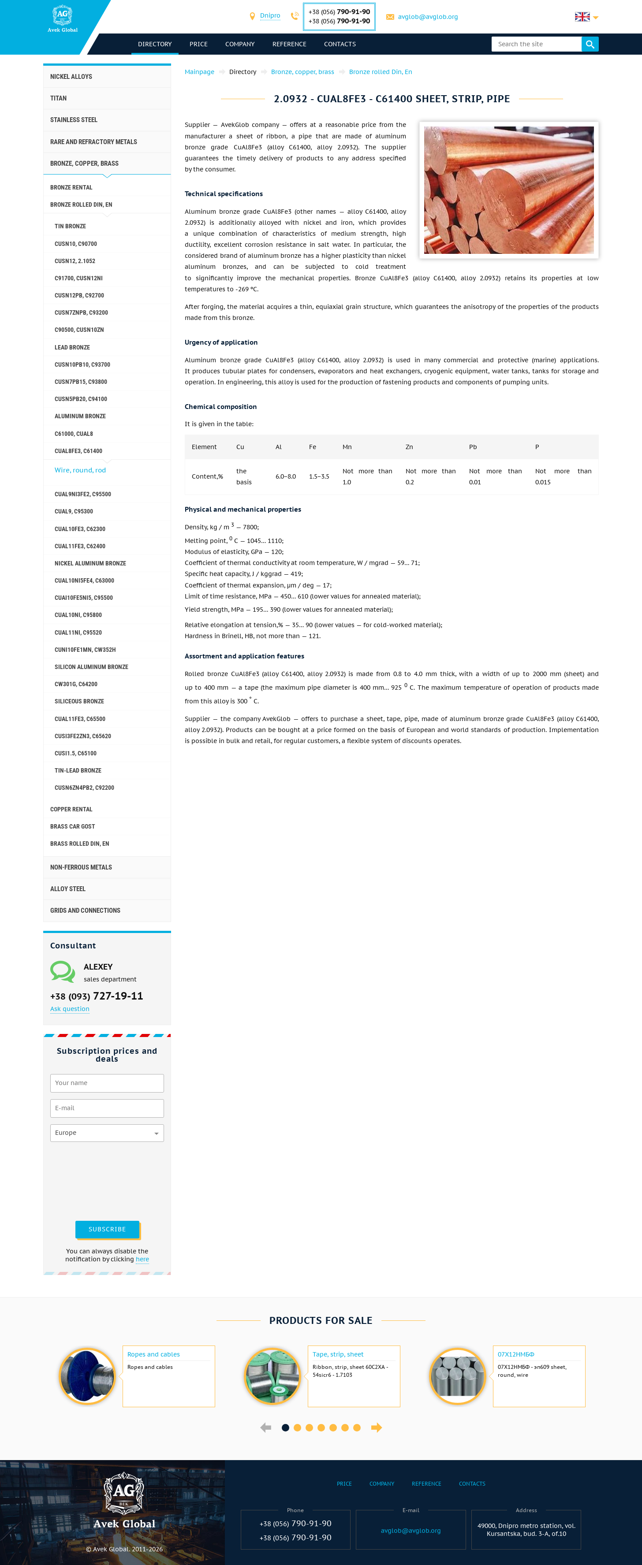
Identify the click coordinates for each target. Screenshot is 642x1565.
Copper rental (71, 809)
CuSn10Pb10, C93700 (82, 364)
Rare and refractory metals (93, 142)
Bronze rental (71, 187)
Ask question (70, 1009)
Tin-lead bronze (78, 770)
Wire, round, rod (80, 470)
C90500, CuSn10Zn (79, 329)
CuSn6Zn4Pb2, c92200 (84, 787)
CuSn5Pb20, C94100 (81, 398)
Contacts (340, 44)
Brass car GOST (72, 826)
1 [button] (285, 1427)
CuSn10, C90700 (76, 243)
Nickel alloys (71, 77)
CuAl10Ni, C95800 (78, 614)
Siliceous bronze (79, 701)
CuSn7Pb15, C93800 (81, 381)
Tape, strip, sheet (338, 1354)
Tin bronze (70, 226)
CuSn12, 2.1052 (75, 260)
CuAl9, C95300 (74, 511)
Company (240, 44)
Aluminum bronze (80, 416)
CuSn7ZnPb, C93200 (81, 312)
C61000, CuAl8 (74, 433)
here (142, 1259)
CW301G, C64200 (76, 684)
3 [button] (309, 1427)
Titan (58, 98)
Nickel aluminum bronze (90, 563)
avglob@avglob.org (428, 17)
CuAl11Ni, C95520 (78, 632)
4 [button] (321, 1427)
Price (199, 44)
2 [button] (297, 1427)
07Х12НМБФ (516, 1354)
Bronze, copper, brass (84, 163)
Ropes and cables (153, 1354)
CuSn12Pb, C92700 (79, 295)
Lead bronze (72, 347)
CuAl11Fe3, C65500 (80, 718)
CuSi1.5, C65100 (76, 753)
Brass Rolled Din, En (79, 843)
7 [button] (357, 1427)
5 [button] (333, 1427)
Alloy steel (68, 889)
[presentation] (86, 1180)
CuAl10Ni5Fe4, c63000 (84, 580)
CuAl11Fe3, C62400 (80, 546)
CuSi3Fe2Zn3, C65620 (83, 736)
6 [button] (345, 1427)
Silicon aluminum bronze (91, 666)
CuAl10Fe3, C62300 (80, 528)
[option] (135, 1376)
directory (155, 44)
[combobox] (270, 16)
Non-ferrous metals (81, 867)
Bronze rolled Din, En (81, 204)
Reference (289, 44)
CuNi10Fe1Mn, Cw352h (85, 649)
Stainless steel (73, 120)
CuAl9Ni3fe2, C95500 (83, 494)
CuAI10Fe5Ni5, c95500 (84, 597)
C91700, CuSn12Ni (79, 278)
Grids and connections (85, 910)
